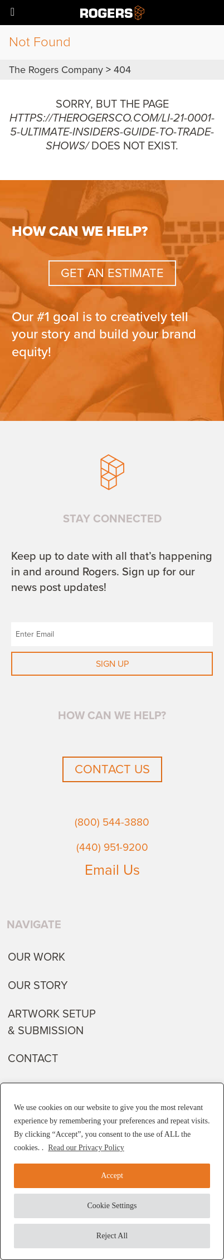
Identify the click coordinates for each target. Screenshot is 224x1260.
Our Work (36, 957)
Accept (112, 1175)
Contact (33, 1058)
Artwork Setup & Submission (52, 1022)
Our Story (38, 985)
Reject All (112, 1236)
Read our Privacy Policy (86, 1147)
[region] (112, 1171)
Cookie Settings (112, 1205)
